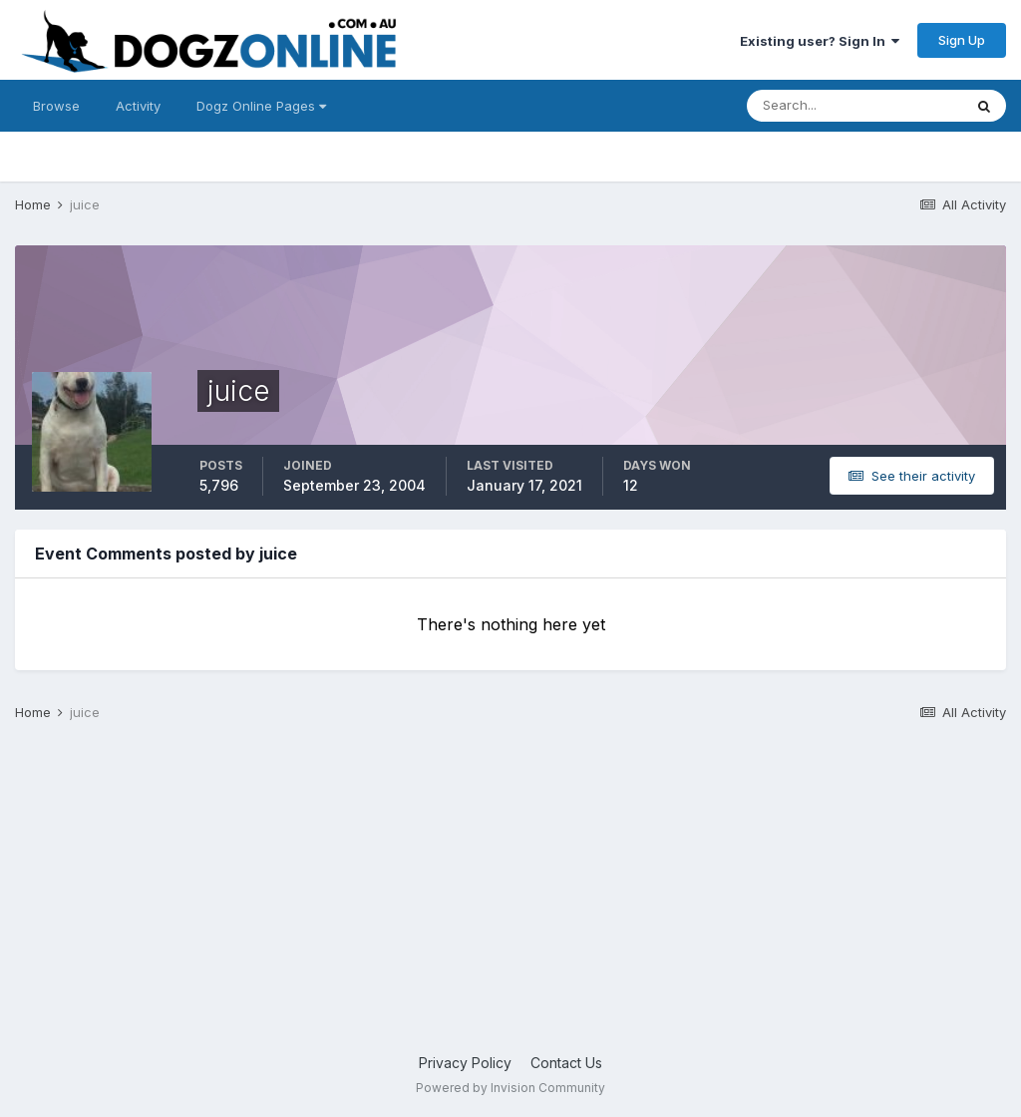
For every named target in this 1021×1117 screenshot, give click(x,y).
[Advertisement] (510, 892)
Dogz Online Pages (261, 106)
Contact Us (566, 1062)
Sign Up (961, 40)
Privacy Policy (465, 1062)
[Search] (854, 106)
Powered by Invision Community (510, 1087)
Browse (56, 106)
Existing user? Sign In (819, 41)
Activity (138, 106)
